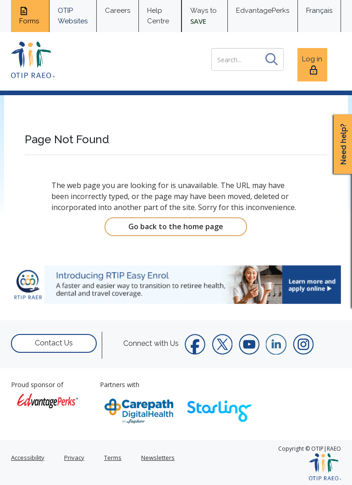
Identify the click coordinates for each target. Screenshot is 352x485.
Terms (112, 457)
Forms (29, 15)
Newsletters (158, 457)
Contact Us (54, 343)
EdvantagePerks (262, 10)
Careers (117, 10)
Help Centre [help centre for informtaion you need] (158, 15)
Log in (312, 65)
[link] (176, 285)
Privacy (74, 457)
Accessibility (27, 457)
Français (319, 10)
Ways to (203, 16)
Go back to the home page (175, 226)
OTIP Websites (73, 15)
